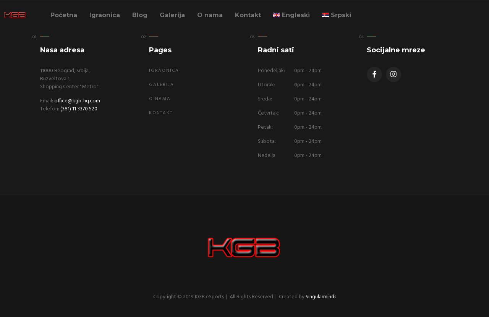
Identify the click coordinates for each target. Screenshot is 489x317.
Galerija (172, 15)
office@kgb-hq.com (77, 101)
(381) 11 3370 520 (78, 109)
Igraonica (104, 15)
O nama (210, 15)
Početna (63, 15)
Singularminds (321, 297)
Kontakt (248, 15)
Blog (139, 15)
